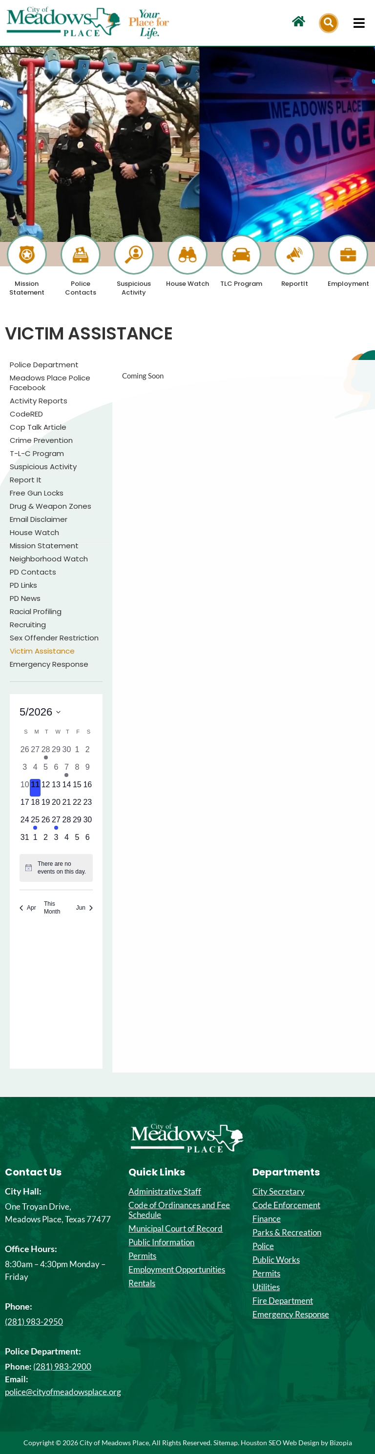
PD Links (23, 585)
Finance (266, 1219)
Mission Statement (26, 288)
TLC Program (241, 283)
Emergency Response (49, 664)
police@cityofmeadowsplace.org (63, 1392)
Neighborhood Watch (49, 559)
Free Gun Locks (36, 493)
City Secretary (278, 1191)
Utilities (266, 1287)
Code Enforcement (286, 1205)
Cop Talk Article (38, 427)
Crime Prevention (41, 440)
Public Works (276, 1260)
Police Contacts (80, 288)
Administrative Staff (164, 1191)
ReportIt (294, 283)
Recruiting (28, 625)
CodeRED (26, 414)
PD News (25, 598)
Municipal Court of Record (175, 1229)
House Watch (187, 283)
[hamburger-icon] (359, 23)
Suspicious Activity (134, 288)
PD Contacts (33, 572)
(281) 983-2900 (62, 1366)
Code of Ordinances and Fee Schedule (179, 1210)
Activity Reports (38, 401)
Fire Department (282, 1301)
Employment (348, 283)
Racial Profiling (36, 612)
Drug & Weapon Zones (50, 506)
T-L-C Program (37, 453)
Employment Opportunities (176, 1270)
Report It (26, 480)
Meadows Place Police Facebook (50, 383)
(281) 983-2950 (34, 1321)
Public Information (161, 1242)
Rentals (141, 1283)
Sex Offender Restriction (54, 638)
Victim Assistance (42, 651)
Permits (142, 1256)
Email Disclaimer (38, 519)
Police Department (44, 365)
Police (263, 1246)
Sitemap (225, 1442)
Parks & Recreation (286, 1232)
